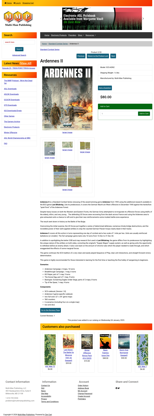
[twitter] (119, 388)
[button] (61, 19)
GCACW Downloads (12, 100)
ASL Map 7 (142, 366)
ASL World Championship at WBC (17, 138)
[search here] (19, 42)
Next (113, 56)
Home (8, 3)
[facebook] (116, 388)
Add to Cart (144, 114)
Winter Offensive (10, 133)
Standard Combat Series (58, 44)
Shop (80, 35)
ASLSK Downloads (11, 94)
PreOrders (82, 399)
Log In (17, 3)
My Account (82, 391)
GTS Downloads (10, 105)
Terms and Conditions (50, 402)
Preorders (72, 35)
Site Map (44, 394)
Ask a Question (105, 88)
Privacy (44, 399)
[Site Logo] (26, 18)
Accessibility (46, 396)
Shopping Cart (28, 3)
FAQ (5, 143)
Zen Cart (48, 415)
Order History (83, 385)
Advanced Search (19, 55)
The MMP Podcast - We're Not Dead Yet (18, 82)
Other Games (9, 116)
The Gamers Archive (12, 122)
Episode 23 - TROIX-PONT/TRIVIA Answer (18, 68)
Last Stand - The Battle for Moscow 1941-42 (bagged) (68, 355)
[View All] (25, 63)
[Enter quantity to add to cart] (119, 114)
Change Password (85, 394)
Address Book (83, 388)
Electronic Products (12, 127)
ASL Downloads (10, 89)
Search (19, 49)
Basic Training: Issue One (105, 353)
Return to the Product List (98, 56)
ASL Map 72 (50, 366)
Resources (90, 35)
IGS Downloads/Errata (13, 111)
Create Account (84, 396)
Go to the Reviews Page (50, 310)
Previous (81, 56)
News (43, 391)
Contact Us (45, 385)
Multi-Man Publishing (26, 415)
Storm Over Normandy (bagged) (123, 352)
